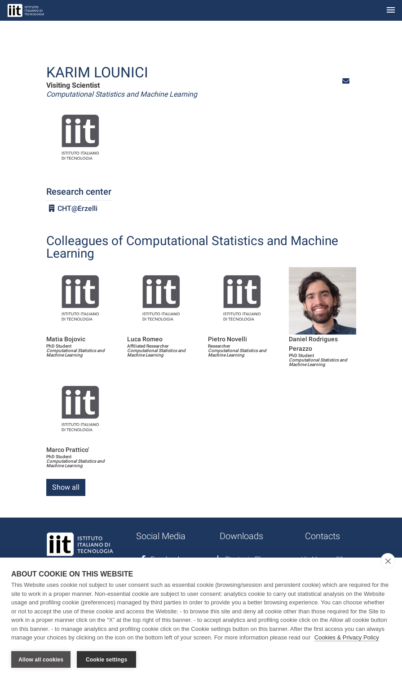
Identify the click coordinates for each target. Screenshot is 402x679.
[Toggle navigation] (391, 10)
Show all (66, 487)
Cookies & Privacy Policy (346, 637)
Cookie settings (106, 660)
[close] (387, 561)
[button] (346, 81)
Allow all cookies (40, 660)
